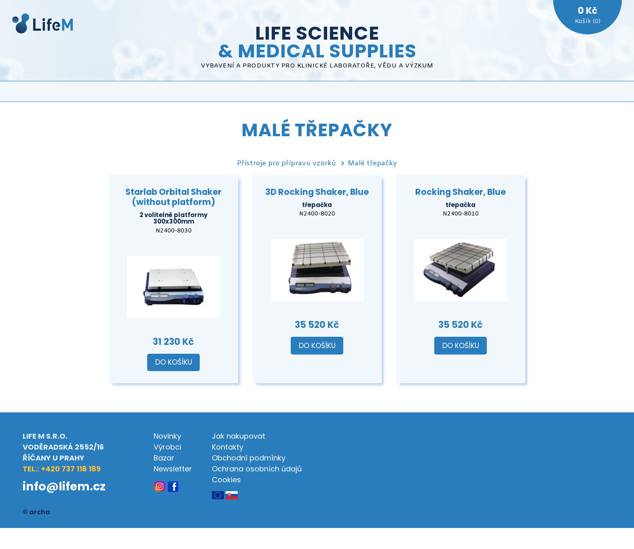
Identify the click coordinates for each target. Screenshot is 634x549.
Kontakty (227, 447)
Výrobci (167, 447)
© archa (36, 512)
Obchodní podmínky (248, 458)
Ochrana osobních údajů (257, 469)
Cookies (226, 480)
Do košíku (173, 362)
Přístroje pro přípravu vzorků (286, 163)
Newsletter (173, 469)
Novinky (167, 436)
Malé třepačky (372, 163)
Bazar (164, 458)
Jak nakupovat (238, 436)
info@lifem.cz (64, 486)
